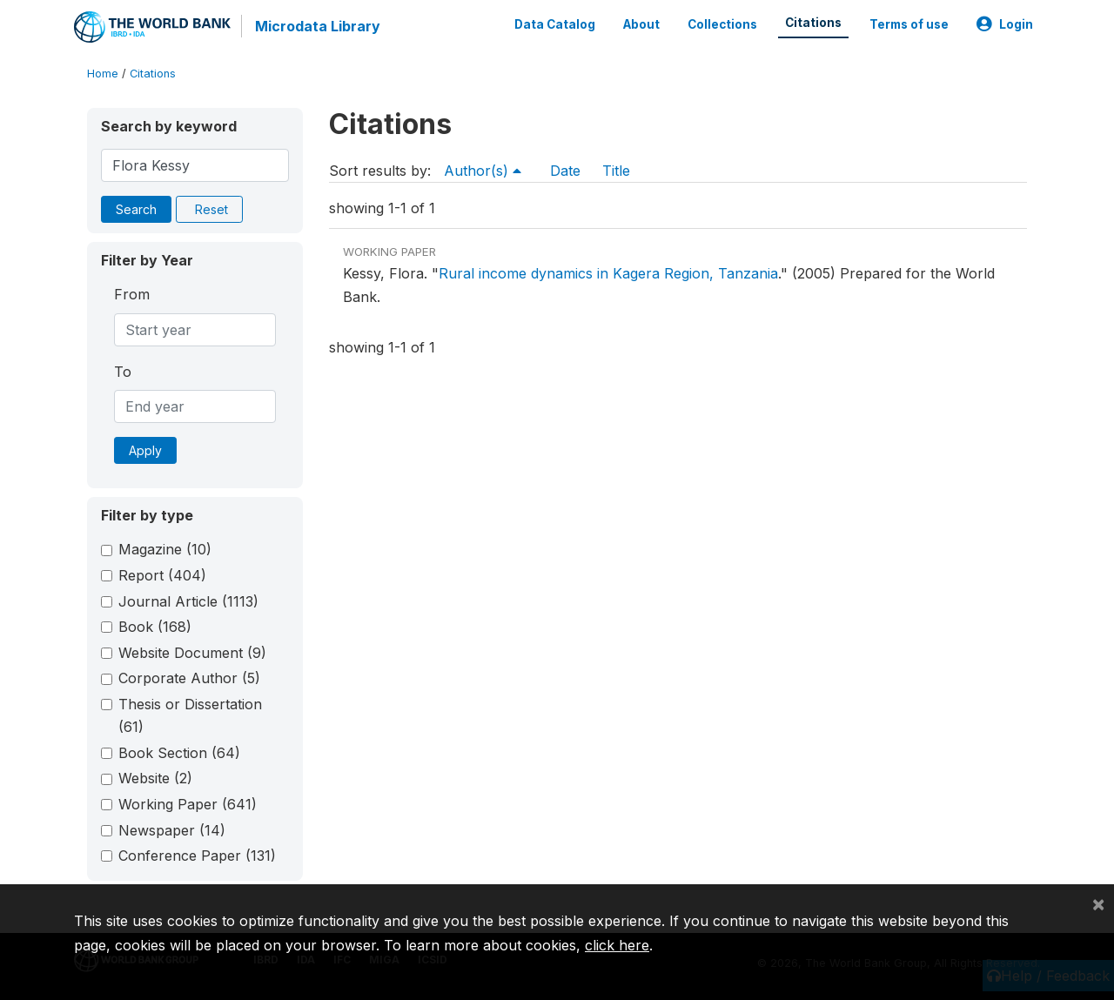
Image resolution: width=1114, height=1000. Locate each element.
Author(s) (482, 170)
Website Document (192, 652)
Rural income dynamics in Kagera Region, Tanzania (608, 273)
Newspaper (171, 830)
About (641, 24)
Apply (145, 450)
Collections (722, 24)
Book (154, 626)
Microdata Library (317, 26)
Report (162, 575)
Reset (211, 209)
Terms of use (909, 24)
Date (565, 170)
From (132, 294)
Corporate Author (189, 678)
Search (136, 209)
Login (1004, 24)
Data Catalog (554, 24)
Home (102, 73)
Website (155, 778)
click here (617, 945)
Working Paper (187, 804)
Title (616, 170)
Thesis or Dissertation (190, 715)
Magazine (164, 549)
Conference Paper (197, 855)
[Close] (1098, 903)
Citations (813, 23)
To (122, 371)
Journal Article (188, 601)
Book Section (179, 753)
